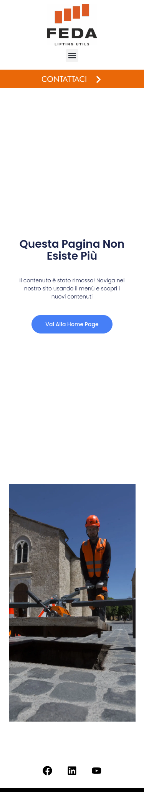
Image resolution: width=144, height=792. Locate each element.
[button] (72, 55)
